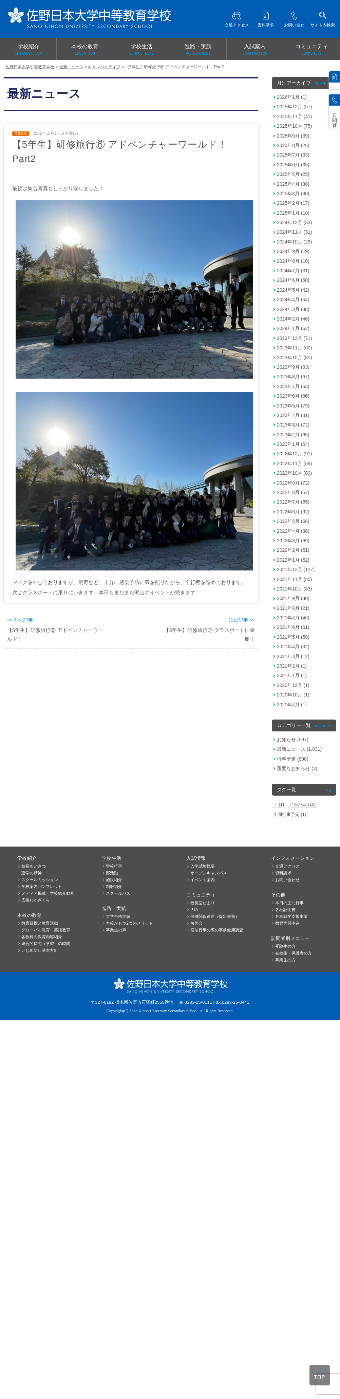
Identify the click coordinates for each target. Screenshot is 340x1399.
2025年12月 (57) (294, 106)
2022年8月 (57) (293, 492)
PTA (194, 909)
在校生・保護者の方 (293, 953)
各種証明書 (285, 909)
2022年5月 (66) (293, 521)
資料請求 (283, 873)
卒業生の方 (285, 960)
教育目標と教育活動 (39, 923)
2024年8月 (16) (293, 261)
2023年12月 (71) (294, 338)
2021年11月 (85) (294, 579)
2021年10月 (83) (294, 589)
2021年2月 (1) (292, 666)
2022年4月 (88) (293, 531)
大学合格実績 (118, 916)
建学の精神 (31, 873)
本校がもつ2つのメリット (129, 923)
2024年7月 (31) (293, 270)
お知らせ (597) (292, 739)
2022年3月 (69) (293, 540)
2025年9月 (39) (293, 136)
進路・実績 (198, 49)
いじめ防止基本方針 (39, 950)
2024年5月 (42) (293, 290)
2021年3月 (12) (293, 656)
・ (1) (278, 804)
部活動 (112, 873)
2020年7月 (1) (292, 704)
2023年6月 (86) (293, 396)
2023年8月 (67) (293, 376)
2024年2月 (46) (293, 319)
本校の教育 (85, 49)
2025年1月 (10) (293, 213)
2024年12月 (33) (294, 222)
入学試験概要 (202, 866)
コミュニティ (311, 49)
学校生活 (141, 49)
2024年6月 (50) (293, 280)
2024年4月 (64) (293, 299)
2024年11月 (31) (294, 232)
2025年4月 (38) (293, 184)
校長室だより (202, 903)
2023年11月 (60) (294, 347)
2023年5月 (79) (293, 405)
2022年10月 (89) (294, 473)
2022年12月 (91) (294, 453)
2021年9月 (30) (293, 598)
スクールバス (118, 893)
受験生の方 (285, 946)
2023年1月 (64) (293, 444)
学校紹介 (28, 49)
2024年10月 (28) (294, 241)
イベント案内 (202, 879)
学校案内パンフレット (41, 886)
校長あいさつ (33, 866)
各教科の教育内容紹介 (41, 936)
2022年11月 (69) (294, 463)
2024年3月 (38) (293, 309)
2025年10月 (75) (294, 126)
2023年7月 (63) (293, 386)
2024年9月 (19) (293, 251)
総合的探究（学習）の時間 (45, 943)
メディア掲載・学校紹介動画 (47, 893)
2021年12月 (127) (296, 569)
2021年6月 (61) (293, 627)
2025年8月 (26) (293, 145)
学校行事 (114, 866)
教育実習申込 (287, 923)
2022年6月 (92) (293, 511)
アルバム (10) (302, 804)
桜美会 (196, 923)
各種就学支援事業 (291, 916)
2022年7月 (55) (293, 502)
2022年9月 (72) (293, 483)
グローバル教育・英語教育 (45, 930)
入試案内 (255, 49)
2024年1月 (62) (293, 328)
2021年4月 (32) (293, 646)
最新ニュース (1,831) (299, 749)
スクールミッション (39, 879)
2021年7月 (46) (293, 617)
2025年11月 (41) (294, 116)
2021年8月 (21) (293, 608)
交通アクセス (287, 866)
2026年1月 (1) (292, 97)
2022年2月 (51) (293, 550)
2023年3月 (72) (293, 425)
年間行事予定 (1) (289, 814)
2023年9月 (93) (293, 367)
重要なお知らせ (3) (297, 768)
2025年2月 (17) (293, 203)
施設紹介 (114, 879)
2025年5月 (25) (293, 174)
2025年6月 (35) (293, 164)
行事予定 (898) (292, 759)
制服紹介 (114, 886)
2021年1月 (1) (292, 675)
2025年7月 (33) (293, 155)
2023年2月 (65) (293, 434)
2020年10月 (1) (293, 694)
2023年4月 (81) (293, 415)
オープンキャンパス (208, 873)
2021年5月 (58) (293, 637)
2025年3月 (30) (293, 193)
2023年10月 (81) (294, 357)
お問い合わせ (287, 879)
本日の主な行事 (289, 903)
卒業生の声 (116, 930)
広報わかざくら (35, 900)
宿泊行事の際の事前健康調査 (216, 930)
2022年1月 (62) (293, 560)
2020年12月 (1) (293, 685)
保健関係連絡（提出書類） (214, 916)
